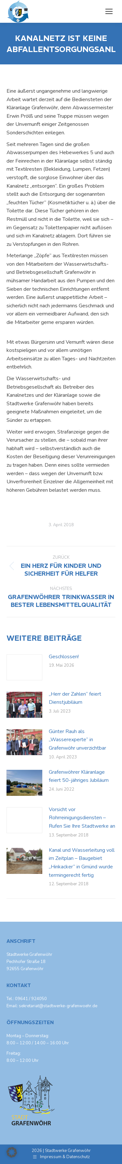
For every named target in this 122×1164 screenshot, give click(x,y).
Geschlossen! (64, 656)
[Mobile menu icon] (108, 11)
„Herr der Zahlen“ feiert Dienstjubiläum (75, 698)
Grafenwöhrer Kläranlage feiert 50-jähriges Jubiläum (79, 776)
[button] (11, 1152)
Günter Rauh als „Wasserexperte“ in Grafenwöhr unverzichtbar (77, 740)
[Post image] (24, 667)
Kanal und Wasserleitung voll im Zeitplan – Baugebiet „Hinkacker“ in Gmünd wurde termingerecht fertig (82, 863)
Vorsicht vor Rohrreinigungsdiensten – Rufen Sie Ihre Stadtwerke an (82, 818)
